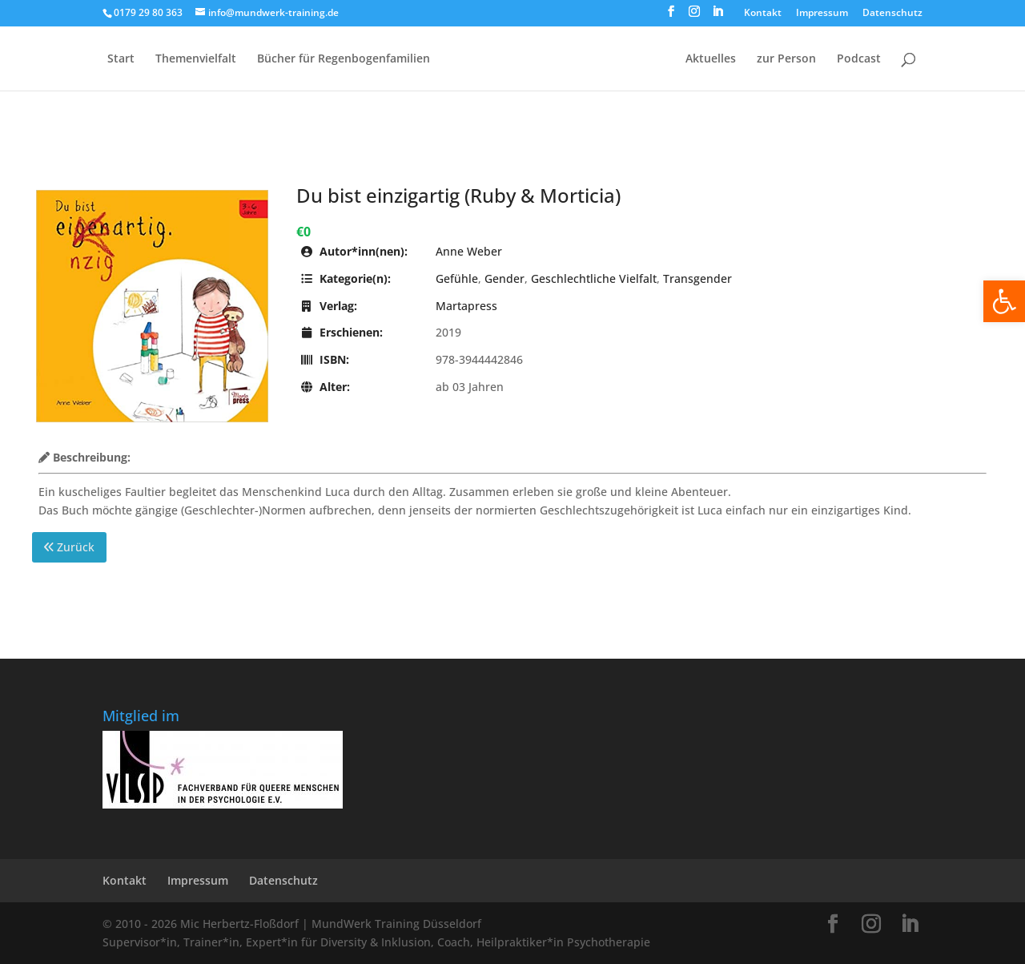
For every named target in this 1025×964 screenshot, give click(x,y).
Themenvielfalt (195, 59)
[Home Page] (556, 71)
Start (121, 59)
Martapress (466, 305)
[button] (1004, 301)
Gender (504, 278)
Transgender (697, 278)
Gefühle (457, 278)
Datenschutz (892, 13)
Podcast (859, 59)
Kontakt (763, 13)
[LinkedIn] (717, 16)
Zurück (69, 547)
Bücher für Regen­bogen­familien (343, 59)
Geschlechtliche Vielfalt (594, 278)
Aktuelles (710, 59)
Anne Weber (469, 251)
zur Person (786, 59)
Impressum (822, 13)
